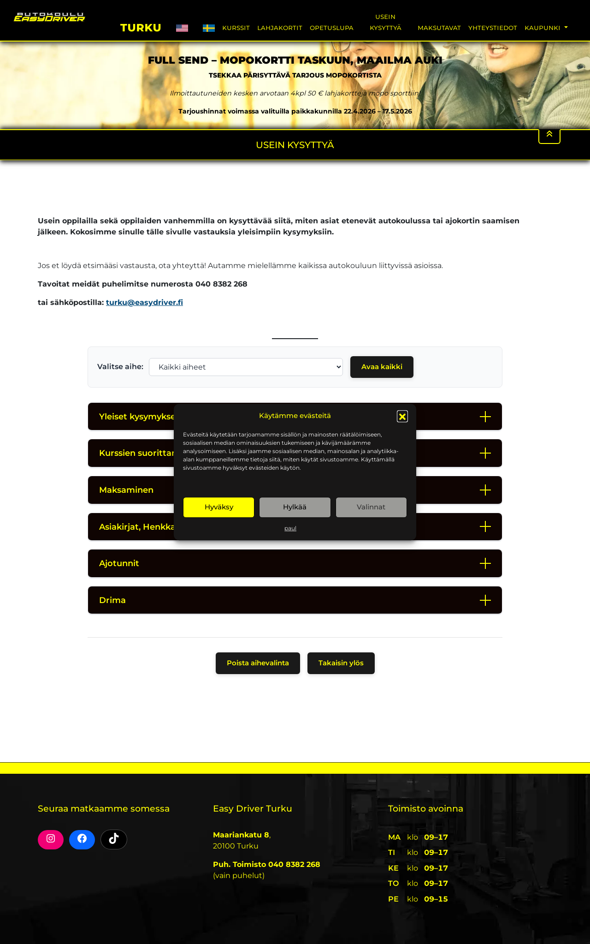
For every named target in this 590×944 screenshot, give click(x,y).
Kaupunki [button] (543, 27)
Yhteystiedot (492, 27)
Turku (140, 26)
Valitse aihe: (120, 366)
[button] (402, 416)
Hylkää (295, 506)
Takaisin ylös (341, 662)
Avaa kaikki (381, 366)
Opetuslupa (332, 27)
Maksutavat (439, 27)
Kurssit (236, 27)
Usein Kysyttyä (385, 22)
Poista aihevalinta (258, 662)
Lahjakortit (279, 27)
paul (290, 528)
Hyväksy (219, 506)
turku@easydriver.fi (144, 302)
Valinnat (371, 506)
